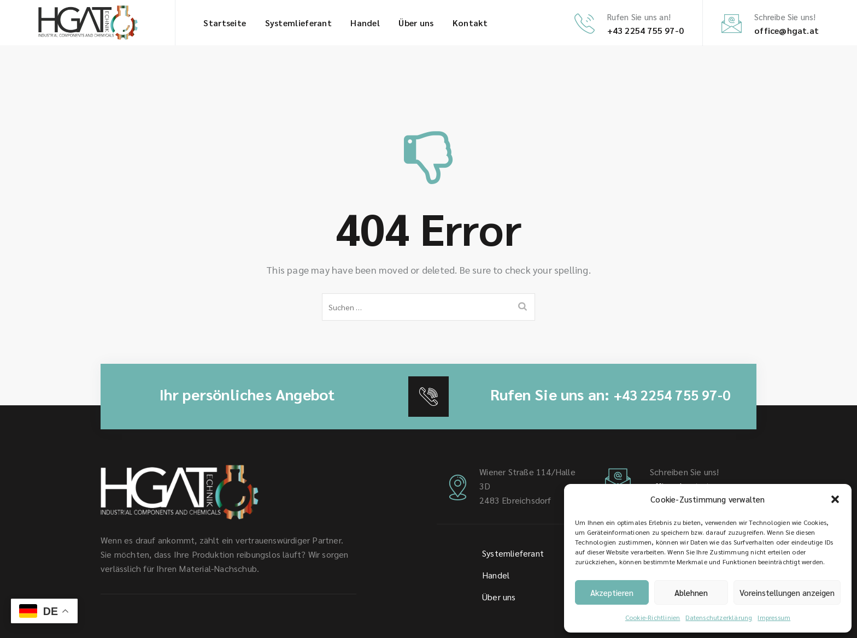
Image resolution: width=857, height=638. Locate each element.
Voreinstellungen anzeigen (787, 592)
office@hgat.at (786, 30)
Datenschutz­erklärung (718, 617)
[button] (835, 499)
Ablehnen (691, 592)
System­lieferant (298, 22)
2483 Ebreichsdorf (515, 500)
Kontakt (470, 22)
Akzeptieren (611, 592)
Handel (365, 22)
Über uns (415, 22)
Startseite (224, 22)
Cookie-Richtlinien (652, 617)
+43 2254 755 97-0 (645, 30)
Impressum (774, 617)
